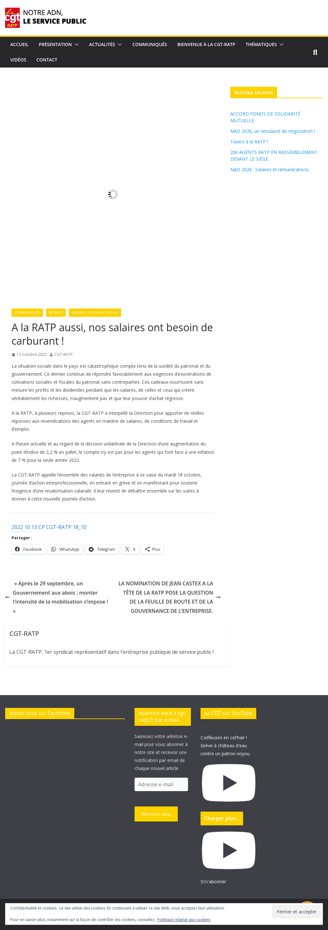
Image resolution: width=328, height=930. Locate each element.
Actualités (102, 44)
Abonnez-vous (156, 814)
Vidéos (18, 60)
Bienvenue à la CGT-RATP (206, 44)
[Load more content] (222, 818)
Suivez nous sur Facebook (39, 713)
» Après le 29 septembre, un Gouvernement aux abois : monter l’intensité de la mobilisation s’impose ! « (56, 597)
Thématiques (261, 44)
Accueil (19, 44)
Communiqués (149, 44)
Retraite (56, 312)
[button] (75, 44)
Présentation (55, 44)
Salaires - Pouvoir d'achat (95, 312)
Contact (47, 60)
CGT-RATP (63, 354)
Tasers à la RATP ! (249, 142)
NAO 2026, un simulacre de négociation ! (272, 131)
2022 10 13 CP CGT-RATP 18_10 (49, 527)
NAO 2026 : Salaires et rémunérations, (270, 169)
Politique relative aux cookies (183, 919)
